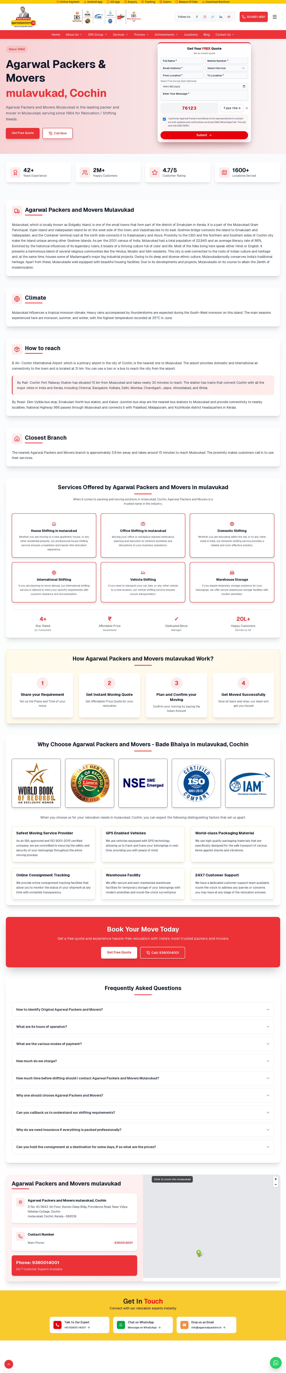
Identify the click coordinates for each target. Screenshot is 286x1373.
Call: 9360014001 (162, 953)
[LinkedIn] (221, 17)
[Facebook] (197, 17)
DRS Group (97, 35)
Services (118, 35)
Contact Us (225, 35)
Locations (191, 35)
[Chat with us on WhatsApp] (276, 1363)
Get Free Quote (23, 133)
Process (141, 35)
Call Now (58, 133)
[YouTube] (229, 17)
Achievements (166, 35)
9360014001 (123, 1243)
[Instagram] (205, 17)
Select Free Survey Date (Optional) (178, 81)
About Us (74, 35)
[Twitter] (213, 17)
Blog (207, 35)
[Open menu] (275, 16)
